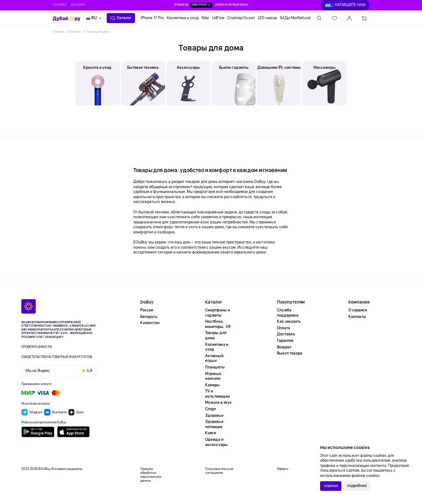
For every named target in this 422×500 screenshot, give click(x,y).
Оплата (283, 328)
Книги (210, 433)
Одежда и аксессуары (216, 442)
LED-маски (267, 17)
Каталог (75, 31)
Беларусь (149, 316)
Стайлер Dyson (241, 17)
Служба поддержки (287, 313)
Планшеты (215, 367)
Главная (58, 31)
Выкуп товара (289, 353)
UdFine (218, 17)
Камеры (212, 385)
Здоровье (214, 415)
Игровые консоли (213, 376)
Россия (146, 310)
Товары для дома (98, 31)
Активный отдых (214, 358)
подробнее (357, 485)
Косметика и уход (183, 17)
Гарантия (285, 340)
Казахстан (149, 322)
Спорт (210, 409)
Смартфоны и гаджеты (217, 313)
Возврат (284, 347)
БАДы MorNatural (295, 17)
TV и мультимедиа (217, 394)
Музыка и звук (218, 402)
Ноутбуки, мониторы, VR (218, 324)
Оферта (282, 469)
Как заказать (289, 321)
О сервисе (60, 5)
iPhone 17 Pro (152, 17)
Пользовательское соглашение (219, 471)
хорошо (331, 485)
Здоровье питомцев (214, 424)
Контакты (357, 316)
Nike (205, 17)
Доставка (78, 5)
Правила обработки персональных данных (151, 475)
